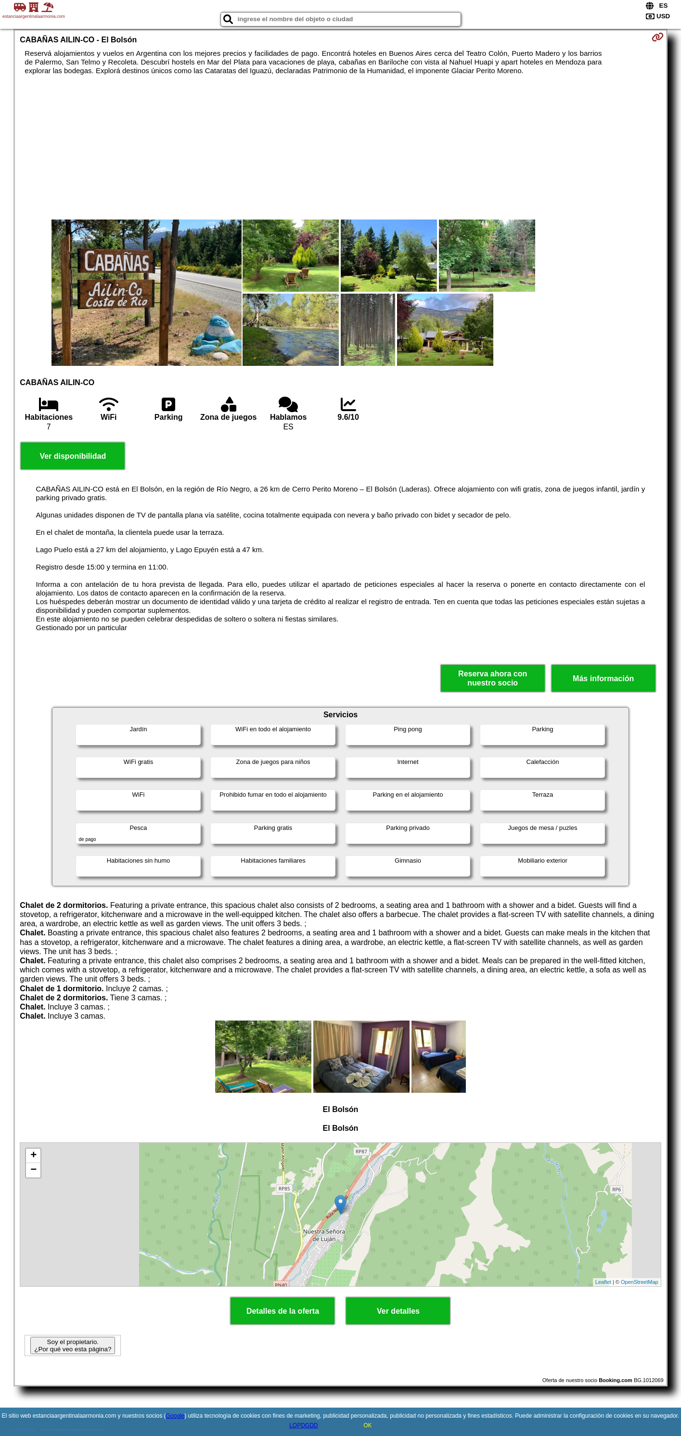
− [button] (33, 1170)
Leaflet (603, 1282)
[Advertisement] (340, 147)
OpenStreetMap (639, 1282)
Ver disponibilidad (72, 456)
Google (175, 1415)
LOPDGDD (303, 1425)
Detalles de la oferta (282, 1311)
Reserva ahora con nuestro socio (492, 678)
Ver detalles (398, 1311)
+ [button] (33, 1156)
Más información (603, 678)
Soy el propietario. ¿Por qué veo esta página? (72, 1345)
